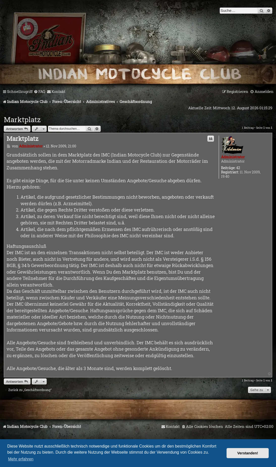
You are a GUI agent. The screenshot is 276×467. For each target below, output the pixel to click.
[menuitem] (39, 91)
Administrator (233, 156)
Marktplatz (22, 119)
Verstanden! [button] (247, 453)
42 (238, 168)
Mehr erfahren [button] (21, 459)
